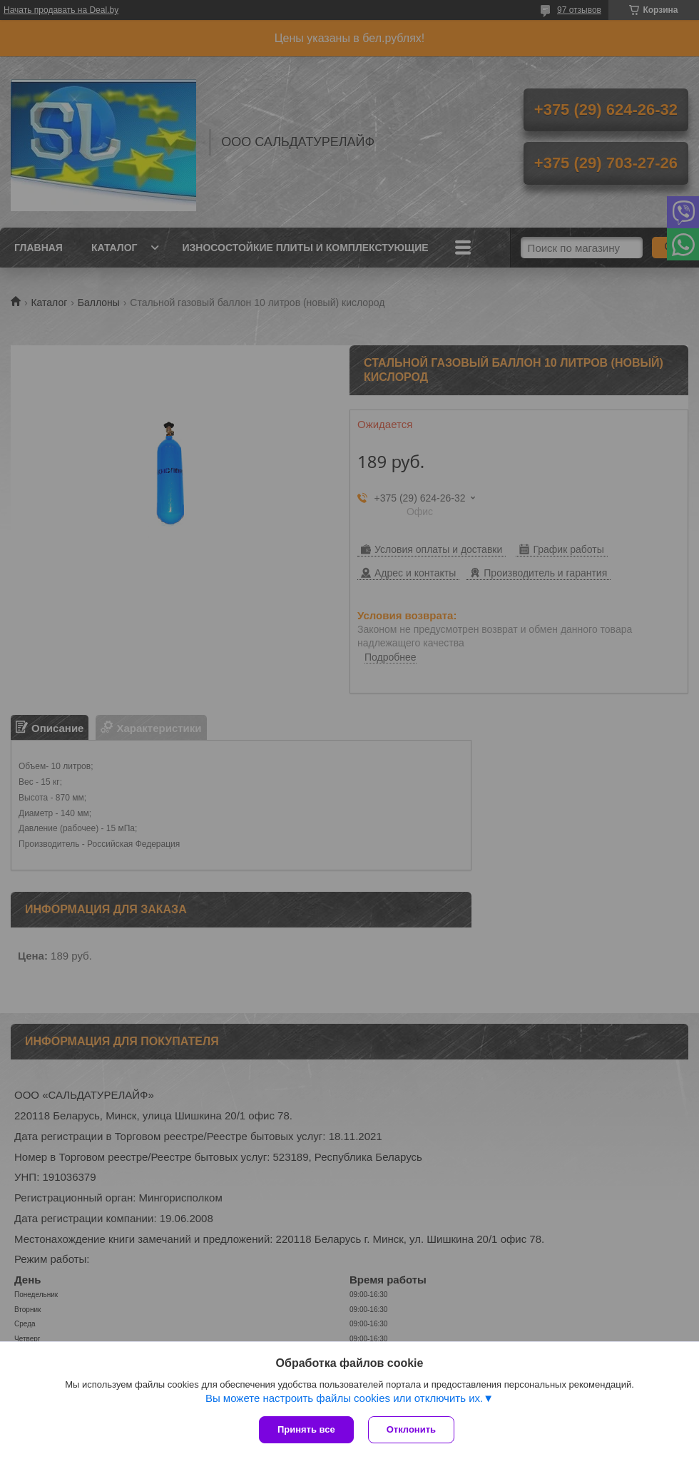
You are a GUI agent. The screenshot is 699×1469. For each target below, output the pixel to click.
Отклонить (411, 1429)
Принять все (306, 1429)
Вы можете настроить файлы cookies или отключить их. (344, 1398)
